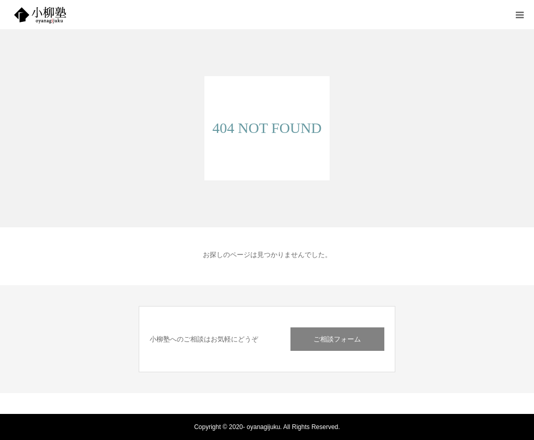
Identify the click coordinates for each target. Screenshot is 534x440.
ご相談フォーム (337, 339)
